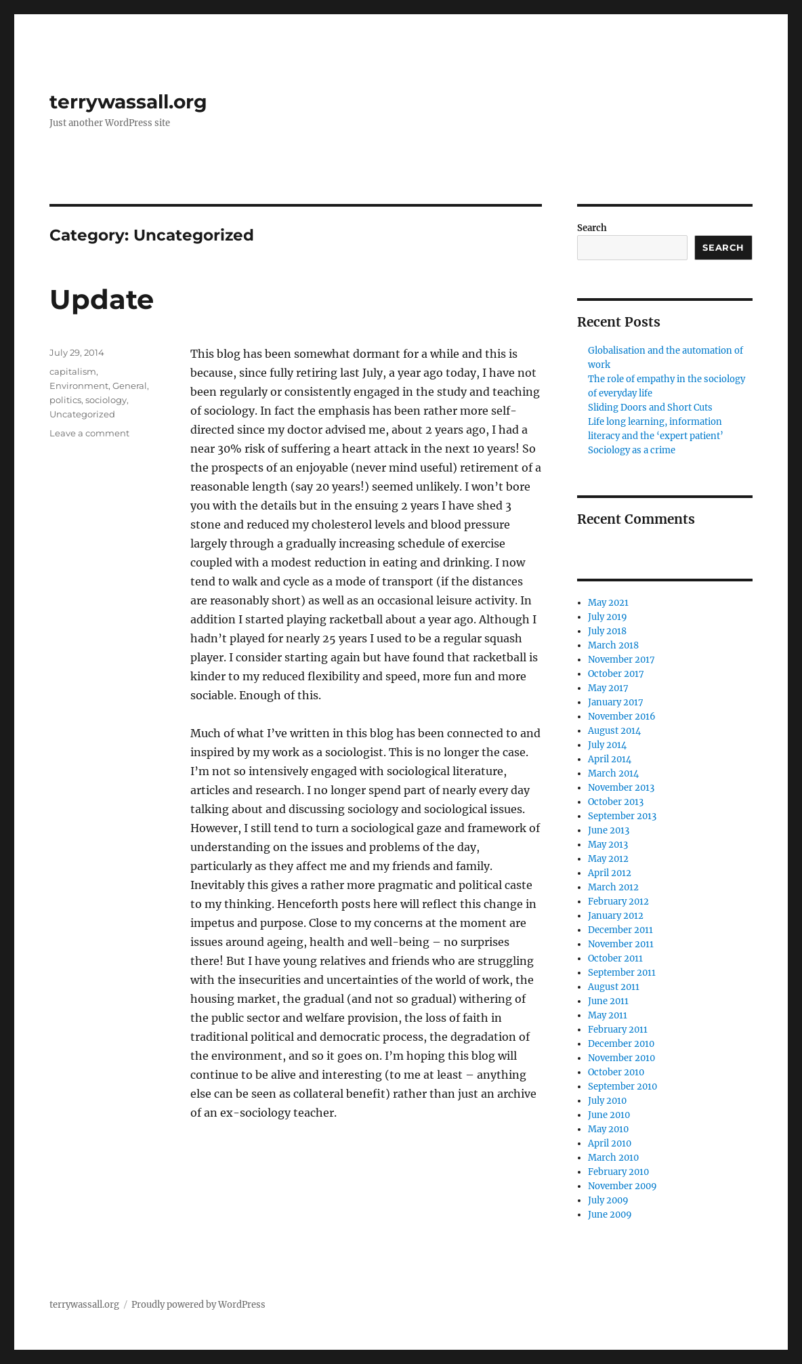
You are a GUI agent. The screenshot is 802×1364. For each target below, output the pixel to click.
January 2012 (615, 916)
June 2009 (610, 1214)
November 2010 (621, 1058)
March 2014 (613, 773)
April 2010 (609, 1143)
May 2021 (608, 602)
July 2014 (607, 745)
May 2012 (608, 859)
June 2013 (608, 830)
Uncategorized (82, 414)
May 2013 (608, 844)
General (129, 385)
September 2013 (622, 816)
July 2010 (607, 1101)
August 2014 (614, 731)
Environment (78, 385)
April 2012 (609, 873)
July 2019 (607, 617)
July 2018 (607, 631)
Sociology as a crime (631, 450)
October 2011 (615, 958)
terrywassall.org (128, 101)
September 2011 (622, 972)
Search (592, 228)
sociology (106, 399)
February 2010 (618, 1172)
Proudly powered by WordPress (198, 1304)
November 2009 (622, 1186)
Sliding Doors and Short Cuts (650, 407)
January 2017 (615, 702)
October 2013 (615, 802)
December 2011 (620, 930)
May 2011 (607, 1015)
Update (101, 299)
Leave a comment (89, 433)
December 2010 (621, 1044)
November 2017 (621, 659)
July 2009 (608, 1200)
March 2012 (613, 887)
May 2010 (608, 1129)
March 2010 (613, 1157)
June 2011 (608, 1001)
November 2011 (621, 944)
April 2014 (609, 759)
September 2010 (622, 1086)
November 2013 (621, 787)
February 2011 (618, 1029)
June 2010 (609, 1115)
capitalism (72, 371)
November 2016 (622, 716)
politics (65, 399)
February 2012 (618, 901)
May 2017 (608, 688)
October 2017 (616, 674)
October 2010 (616, 1072)
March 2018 (613, 645)
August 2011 (613, 987)
